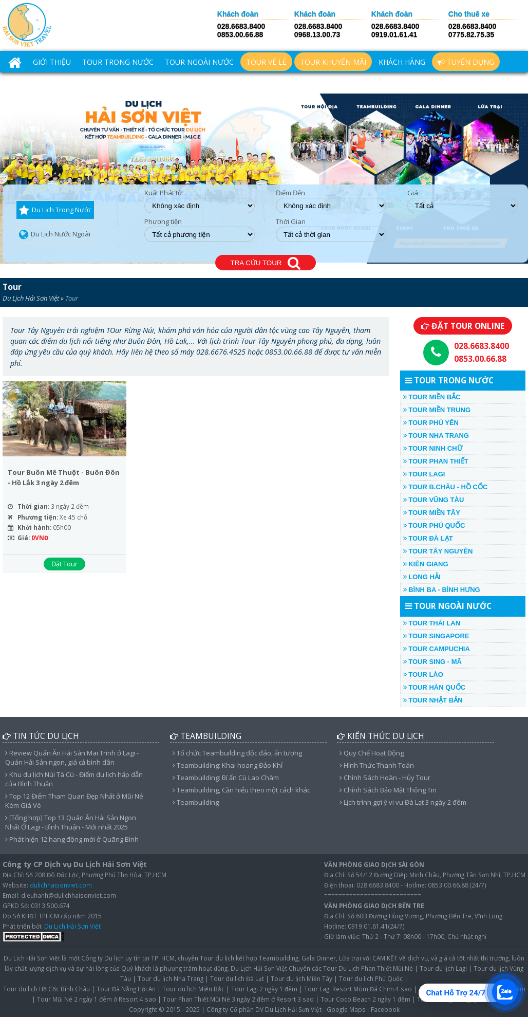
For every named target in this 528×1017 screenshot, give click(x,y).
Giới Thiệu (52, 62)
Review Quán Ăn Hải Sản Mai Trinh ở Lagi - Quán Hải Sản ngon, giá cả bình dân (72, 757)
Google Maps (346, 1009)
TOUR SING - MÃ (432, 661)
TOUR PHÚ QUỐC (434, 525)
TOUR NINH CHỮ (432, 448)
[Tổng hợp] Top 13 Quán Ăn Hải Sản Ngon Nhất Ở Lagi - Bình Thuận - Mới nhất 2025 (70, 822)
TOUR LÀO (423, 674)
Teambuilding (196, 802)
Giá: (23, 537)
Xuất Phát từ (163, 193)
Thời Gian (291, 221)
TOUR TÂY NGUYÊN (438, 551)
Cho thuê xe (468, 14)
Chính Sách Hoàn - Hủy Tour (385, 777)
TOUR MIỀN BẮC (432, 397)
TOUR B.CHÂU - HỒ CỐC (445, 487)
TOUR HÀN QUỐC (434, 687)
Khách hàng (402, 62)
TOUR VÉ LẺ (266, 62)
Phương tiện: (37, 517)
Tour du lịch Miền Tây (301, 978)
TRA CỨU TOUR (265, 263)
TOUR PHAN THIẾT (435, 461)
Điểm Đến (290, 193)
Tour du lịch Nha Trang (170, 978)
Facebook (385, 1009)
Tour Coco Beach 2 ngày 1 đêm (365, 999)
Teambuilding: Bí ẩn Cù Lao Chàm (226, 777)
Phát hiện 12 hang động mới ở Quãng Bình (72, 839)
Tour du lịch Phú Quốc (371, 978)
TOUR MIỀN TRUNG (436, 410)
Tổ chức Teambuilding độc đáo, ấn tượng (237, 752)
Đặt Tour (64, 563)
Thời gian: (33, 506)
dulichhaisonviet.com (61, 885)
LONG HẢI (422, 577)
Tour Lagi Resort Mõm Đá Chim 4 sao (358, 989)
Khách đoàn (237, 14)
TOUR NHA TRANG (436, 435)
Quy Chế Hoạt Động (372, 752)
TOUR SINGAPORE (436, 636)
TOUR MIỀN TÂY (431, 512)
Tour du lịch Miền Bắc (193, 989)
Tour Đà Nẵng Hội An (126, 989)
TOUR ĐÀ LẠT (428, 538)
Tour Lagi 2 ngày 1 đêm (264, 989)
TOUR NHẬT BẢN (433, 700)
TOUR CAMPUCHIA (436, 649)
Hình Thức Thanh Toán (377, 765)
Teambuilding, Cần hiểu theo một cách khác (241, 789)
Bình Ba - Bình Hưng (441, 590)
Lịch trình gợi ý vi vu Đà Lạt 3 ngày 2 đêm (403, 802)
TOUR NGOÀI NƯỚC (199, 62)
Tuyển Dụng (466, 62)
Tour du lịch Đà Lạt (237, 978)
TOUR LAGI (424, 474)
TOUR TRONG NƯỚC (118, 62)
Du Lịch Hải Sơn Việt (31, 298)
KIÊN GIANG (425, 564)
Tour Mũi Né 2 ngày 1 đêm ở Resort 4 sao (96, 999)
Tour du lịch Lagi (443, 968)
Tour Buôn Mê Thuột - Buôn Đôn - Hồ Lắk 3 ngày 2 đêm (64, 477)
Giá (412, 193)
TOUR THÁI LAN (431, 623)
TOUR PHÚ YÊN (431, 423)
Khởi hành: (34, 527)
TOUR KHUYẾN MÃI (333, 62)
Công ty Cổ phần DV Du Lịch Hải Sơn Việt (264, 1009)
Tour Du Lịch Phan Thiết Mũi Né (368, 968)
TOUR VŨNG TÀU (433, 500)
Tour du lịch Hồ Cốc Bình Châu (46, 989)
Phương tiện (163, 221)
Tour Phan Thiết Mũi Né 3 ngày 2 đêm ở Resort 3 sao (238, 999)
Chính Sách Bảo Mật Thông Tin (388, 789)
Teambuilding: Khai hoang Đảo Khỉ (227, 765)
